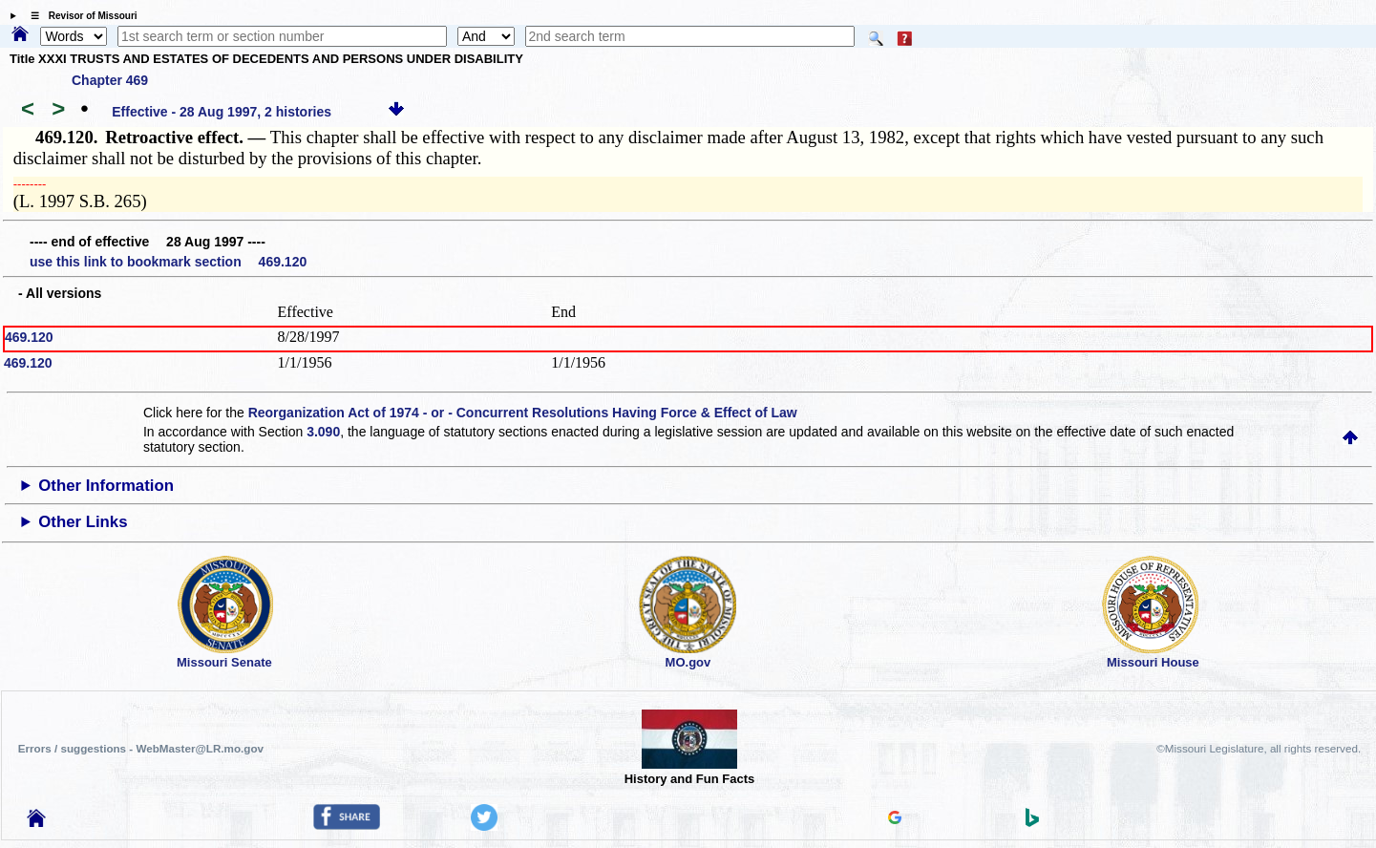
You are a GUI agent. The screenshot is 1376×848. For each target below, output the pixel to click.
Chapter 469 (110, 80)
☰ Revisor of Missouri (79, 16)
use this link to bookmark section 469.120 (168, 261)
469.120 (29, 337)
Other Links (82, 522)
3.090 (323, 431)
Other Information (106, 486)
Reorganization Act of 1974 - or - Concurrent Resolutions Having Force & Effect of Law (522, 412)
